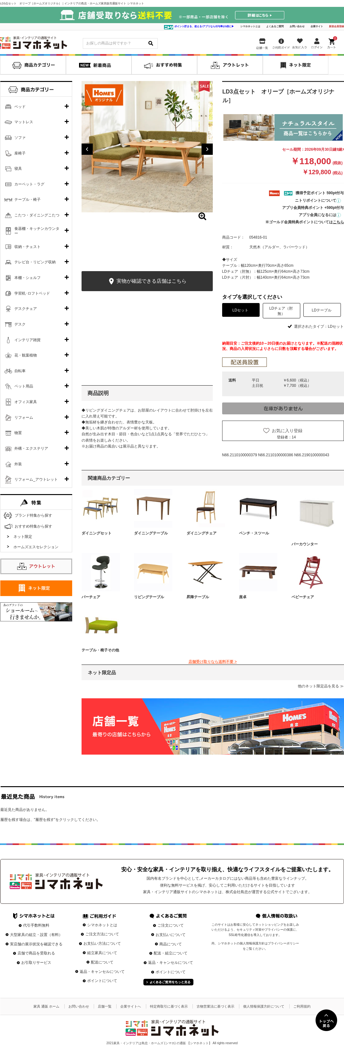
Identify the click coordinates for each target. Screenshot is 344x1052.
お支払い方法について (102, 943)
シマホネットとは (250, 26)
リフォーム (23, 417)
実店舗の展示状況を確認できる (36, 944)
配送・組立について (170, 953)
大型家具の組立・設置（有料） (36, 935)
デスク (20, 324)
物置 (18, 433)
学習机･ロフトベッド (32, 293)
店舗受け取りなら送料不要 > (212, 662)
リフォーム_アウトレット (36, 479)
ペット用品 (23, 386)
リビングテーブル (149, 597)
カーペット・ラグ (29, 184)
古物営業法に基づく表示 (215, 1006)
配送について (102, 962)
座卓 (243, 597)
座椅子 (20, 153)
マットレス (23, 122)
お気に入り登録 (287, 430)
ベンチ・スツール (254, 533)
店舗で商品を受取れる (36, 953)
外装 (18, 464)
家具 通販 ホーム (46, 1006)
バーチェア (91, 597)
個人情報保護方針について (263, 1006)
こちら (338, 222)
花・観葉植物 (25, 355)
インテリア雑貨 (27, 340)
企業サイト (317, 26)
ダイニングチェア (202, 533)
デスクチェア (25, 308)
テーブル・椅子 (27, 199)
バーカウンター (305, 544)
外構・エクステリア (31, 448)
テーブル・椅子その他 (100, 650)
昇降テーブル (198, 597)
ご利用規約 (302, 1006)
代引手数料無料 (36, 925)
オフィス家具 (25, 402)
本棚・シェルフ (27, 278)
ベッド (20, 106)
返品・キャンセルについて (102, 971)
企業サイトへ (130, 1006)
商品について (170, 944)
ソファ (20, 137)
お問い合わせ (297, 26)
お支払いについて (171, 935)
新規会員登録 (336, 26)
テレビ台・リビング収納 (35, 262)
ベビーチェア (303, 597)
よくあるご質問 (275, 26)
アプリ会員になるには (320, 215)
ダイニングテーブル (151, 533)
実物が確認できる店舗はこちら (147, 281)
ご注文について (170, 925)
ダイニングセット (97, 533)
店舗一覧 (105, 1006)
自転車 (20, 371)
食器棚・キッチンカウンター (36, 231)
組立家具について (102, 953)
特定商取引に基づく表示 (169, 1006)
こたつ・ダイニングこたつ (36, 215)
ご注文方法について (102, 934)
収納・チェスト (27, 247)
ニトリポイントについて (318, 200)
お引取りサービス (36, 962)
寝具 (18, 168)
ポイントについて (102, 981)
